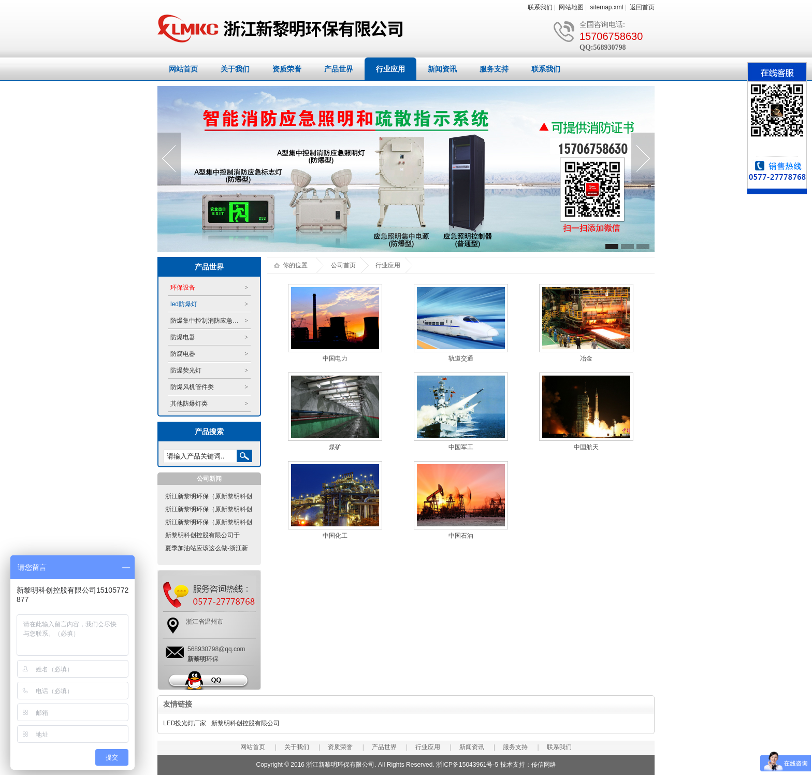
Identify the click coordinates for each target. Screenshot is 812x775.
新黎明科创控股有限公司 (245, 723)
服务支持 (494, 69)
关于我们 (235, 69)
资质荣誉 (286, 69)
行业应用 (390, 69)
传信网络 (543, 764)
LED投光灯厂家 (184, 723)
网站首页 (183, 69)
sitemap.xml (607, 7)
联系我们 (540, 7)
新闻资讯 (442, 69)
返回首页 (642, 7)
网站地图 (571, 7)
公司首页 (343, 265)
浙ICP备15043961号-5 (467, 764)
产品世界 (338, 69)
